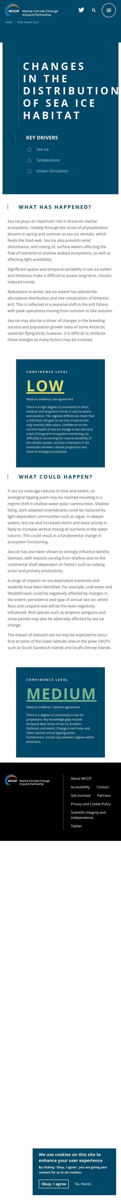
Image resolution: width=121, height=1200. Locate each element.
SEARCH (94, 10)
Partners (104, 795)
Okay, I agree (53, 1183)
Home (8, 22)
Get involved (81, 795)
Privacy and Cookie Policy (91, 804)
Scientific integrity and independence (88, 815)
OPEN (109, 10)
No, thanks (83, 1184)
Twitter (76, 826)
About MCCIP (81, 778)
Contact (103, 787)
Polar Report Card (28, 22)
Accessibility (80, 787)
